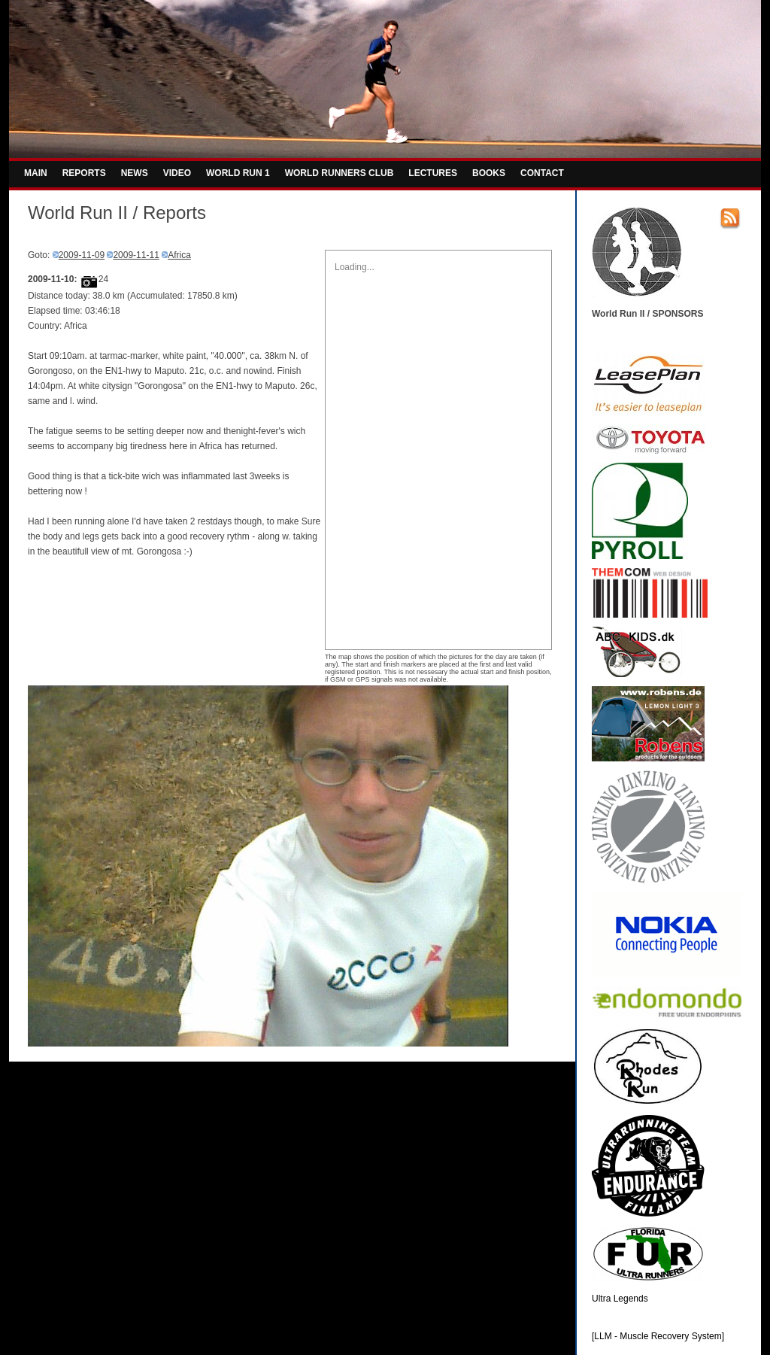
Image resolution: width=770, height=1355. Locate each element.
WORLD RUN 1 (238, 173)
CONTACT (542, 173)
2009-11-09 (82, 255)
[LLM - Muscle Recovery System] (658, 1336)
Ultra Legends (620, 1298)
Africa (179, 255)
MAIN (35, 173)
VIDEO (177, 173)
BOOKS (488, 173)
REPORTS (84, 173)
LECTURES (432, 173)
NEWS (134, 173)
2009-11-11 (136, 255)
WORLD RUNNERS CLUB (339, 173)
